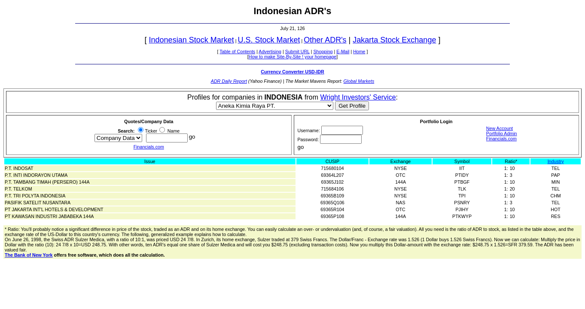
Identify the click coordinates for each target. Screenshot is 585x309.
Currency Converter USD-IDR (292, 71)
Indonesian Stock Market (191, 40)
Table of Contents (237, 51)
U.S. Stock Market (269, 40)
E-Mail (342, 51)
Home (359, 51)
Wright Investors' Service (358, 97)
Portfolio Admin (501, 133)
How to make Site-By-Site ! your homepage (292, 56)
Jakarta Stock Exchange (394, 40)
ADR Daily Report (229, 81)
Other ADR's (325, 40)
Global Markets (359, 81)
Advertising (270, 51)
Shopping (322, 51)
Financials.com (149, 146)
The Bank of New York (29, 255)
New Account (499, 128)
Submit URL (297, 51)
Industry (556, 161)
